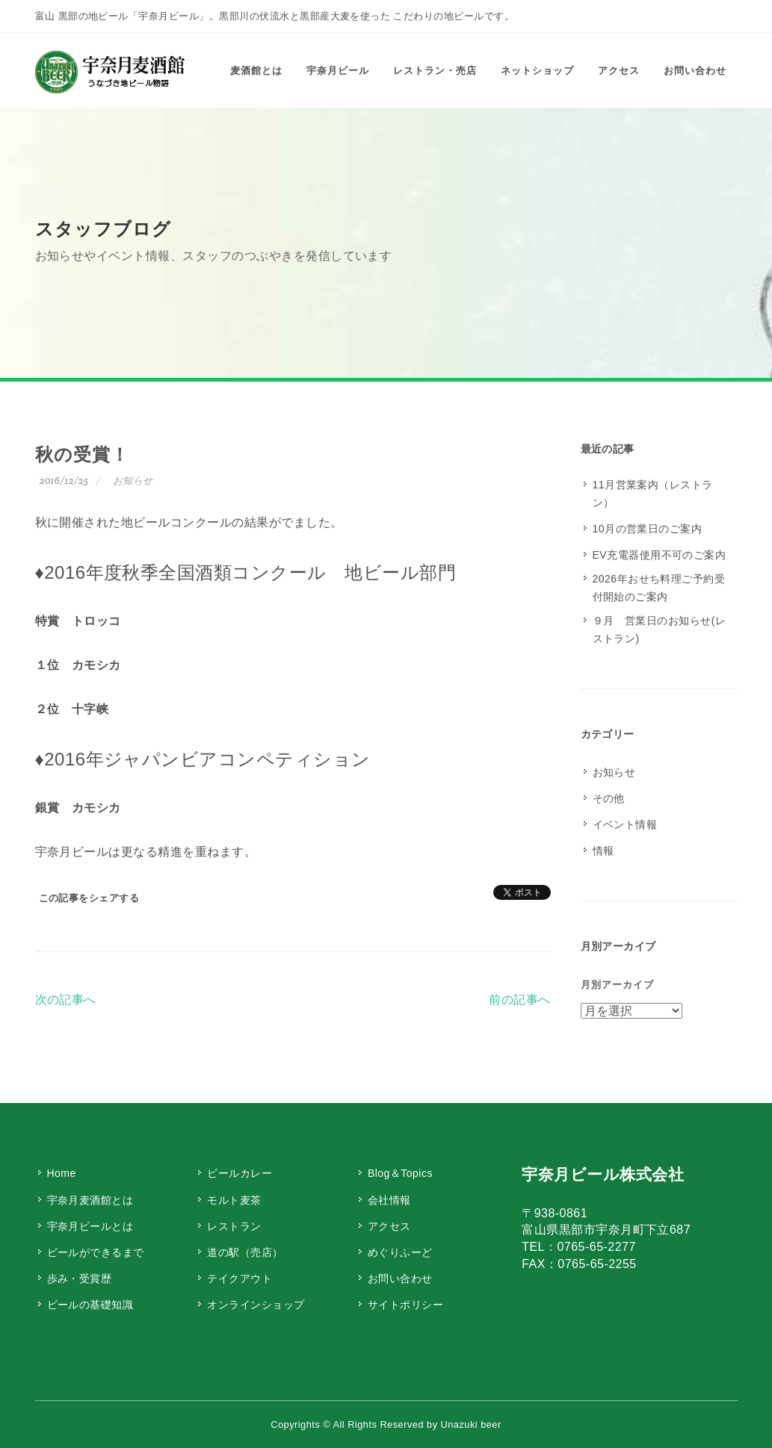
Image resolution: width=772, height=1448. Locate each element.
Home (61, 1173)
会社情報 (389, 1200)
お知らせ (133, 480)
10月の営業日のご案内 (647, 529)
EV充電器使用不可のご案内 (659, 555)
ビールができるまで (95, 1252)
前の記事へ (519, 999)
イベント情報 (625, 824)
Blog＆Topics (400, 1173)
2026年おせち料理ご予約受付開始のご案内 (659, 588)
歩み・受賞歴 (79, 1278)
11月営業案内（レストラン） (653, 494)
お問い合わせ (400, 1278)
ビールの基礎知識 (90, 1305)
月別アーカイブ (617, 984)
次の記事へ (65, 999)
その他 (609, 798)
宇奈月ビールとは (90, 1226)
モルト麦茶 (234, 1200)
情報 (603, 851)
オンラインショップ (255, 1305)
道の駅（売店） (244, 1252)
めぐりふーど (400, 1252)
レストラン (234, 1226)
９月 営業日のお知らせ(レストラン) (659, 629)
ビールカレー (239, 1173)
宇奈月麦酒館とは (90, 1200)
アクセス (389, 1226)
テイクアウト (239, 1278)
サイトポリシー (405, 1305)
